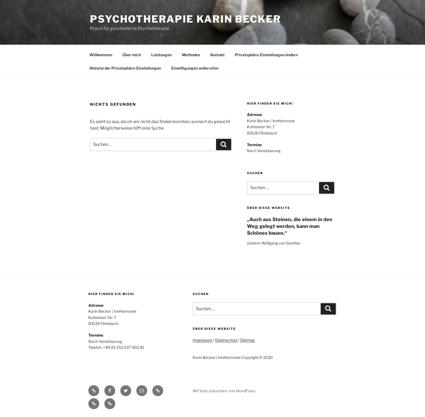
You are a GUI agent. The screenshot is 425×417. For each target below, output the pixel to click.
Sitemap (247, 340)
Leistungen (161, 54)
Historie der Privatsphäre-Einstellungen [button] (125, 68)
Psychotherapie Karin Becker (185, 19)
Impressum (202, 340)
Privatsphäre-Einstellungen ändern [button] (266, 54)
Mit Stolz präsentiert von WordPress (224, 390)
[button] (157, 390)
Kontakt (217, 54)
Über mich (132, 54)
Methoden (191, 54)
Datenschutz (226, 340)
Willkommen (100, 54)
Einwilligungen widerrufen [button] (194, 68)
